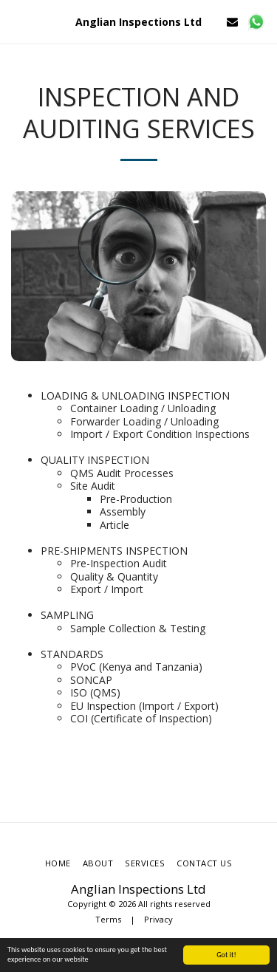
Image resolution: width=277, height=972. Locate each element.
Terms (108, 919)
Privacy (158, 919)
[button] (16, 21)
